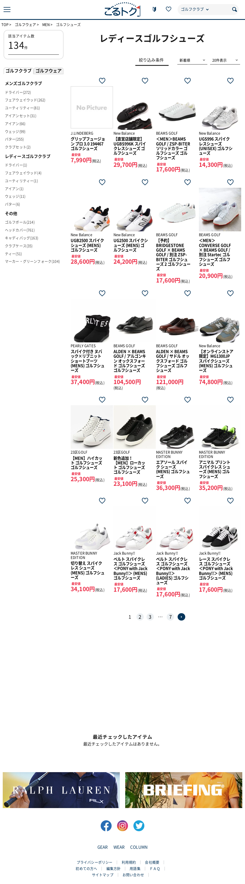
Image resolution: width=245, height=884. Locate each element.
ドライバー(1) (16, 165)
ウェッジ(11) (15, 196)
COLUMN (139, 847)
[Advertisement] (122, 679)
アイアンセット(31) (20, 116)
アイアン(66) (15, 123)
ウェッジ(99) (15, 131)
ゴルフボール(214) (20, 222)
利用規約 (129, 862)
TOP (4, 24)
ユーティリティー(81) (22, 108)
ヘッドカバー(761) (20, 230)
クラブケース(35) (19, 246)
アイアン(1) (14, 189)
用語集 (135, 868)
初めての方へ (86, 868)
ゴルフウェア (25, 24)
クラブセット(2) (18, 147)
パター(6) (12, 204)
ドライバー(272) (18, 92)
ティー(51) (13, 254)
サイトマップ (102, 875)
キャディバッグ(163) (21, 238)
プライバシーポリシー (95, 862)
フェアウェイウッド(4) (23, 173)
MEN (46, 24)
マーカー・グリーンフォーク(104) (32, 261)
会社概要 (152, 862)
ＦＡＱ (155, 868)
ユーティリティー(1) (21, 181)
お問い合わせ (133, 875)
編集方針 (113, 868)
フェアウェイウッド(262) (25, 100)
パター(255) (14, 139)
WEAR (119, 847)
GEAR (102, 847)
